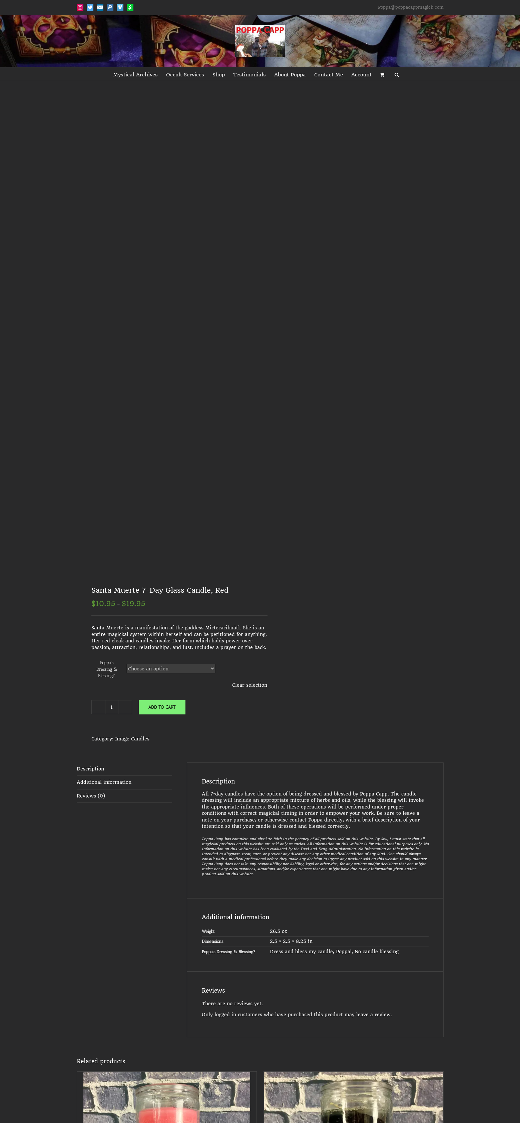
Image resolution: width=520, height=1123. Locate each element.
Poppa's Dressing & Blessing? (106, 669)
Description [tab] (90, 768)
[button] (397, 74)
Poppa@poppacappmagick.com (411, 7)
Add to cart (162, 707)
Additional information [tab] (104, 782)
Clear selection (249, 685)
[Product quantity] (111, 707)
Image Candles (132, 738)
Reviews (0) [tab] (91, 795)
